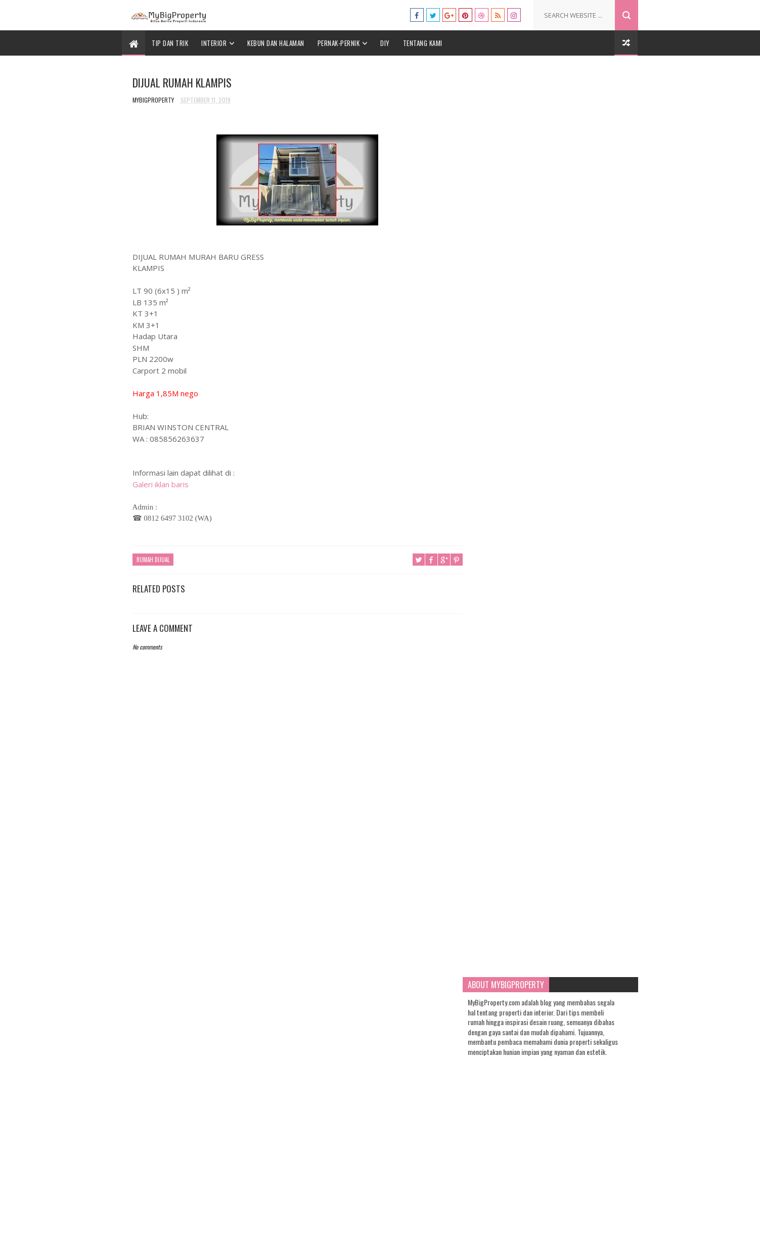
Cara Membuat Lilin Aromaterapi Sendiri (578, 557)
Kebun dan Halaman (276, 43)
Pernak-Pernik (339, 43)
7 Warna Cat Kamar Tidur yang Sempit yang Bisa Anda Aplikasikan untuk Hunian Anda (581, 649)
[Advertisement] (294, 891)
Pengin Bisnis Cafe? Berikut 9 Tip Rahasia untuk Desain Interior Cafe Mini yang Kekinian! (583, 780)
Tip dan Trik (170, 43)
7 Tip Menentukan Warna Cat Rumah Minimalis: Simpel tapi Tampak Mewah (583, 693)
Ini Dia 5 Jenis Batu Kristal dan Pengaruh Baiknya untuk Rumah (578, 818)
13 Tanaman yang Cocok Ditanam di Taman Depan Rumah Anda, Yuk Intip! (583, 862)
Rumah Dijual (153, 560)
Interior (214, 43)
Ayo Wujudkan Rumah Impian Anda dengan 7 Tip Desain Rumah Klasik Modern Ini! (580, 910)
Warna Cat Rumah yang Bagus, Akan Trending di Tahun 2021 (583, 514)
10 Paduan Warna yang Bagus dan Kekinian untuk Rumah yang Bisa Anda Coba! (579, 606)
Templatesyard (350, 1234)
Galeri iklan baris (160, 484)
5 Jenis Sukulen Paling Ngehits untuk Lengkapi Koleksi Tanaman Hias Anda (578, 736)
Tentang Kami (422, 43)
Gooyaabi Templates (461, 1234)
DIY (385, 43)
